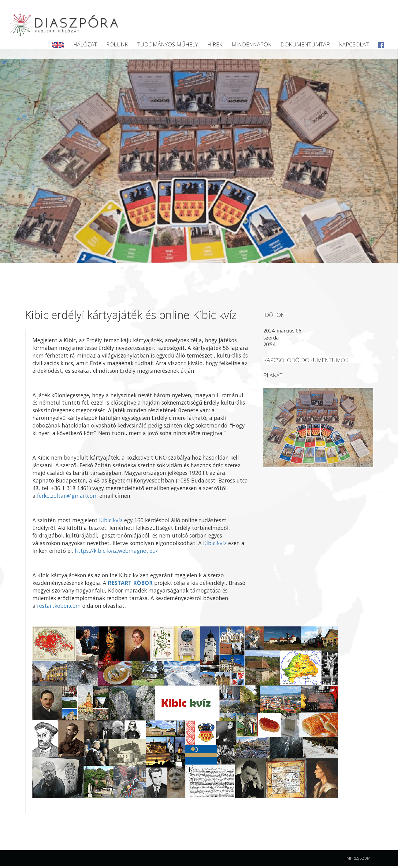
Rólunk (117, 44)
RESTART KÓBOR (130, 582)
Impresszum (358, 858)
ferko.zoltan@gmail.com (67, 495)
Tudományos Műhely (167, 44)
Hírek (214, 44)
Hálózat (85, 44)
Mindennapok (251, 44)
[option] (199, 156)
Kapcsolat (354, 44)
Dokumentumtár (305, 44)
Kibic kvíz (111, 520)
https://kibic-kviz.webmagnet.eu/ (116, 550)
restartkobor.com (59, 605)
